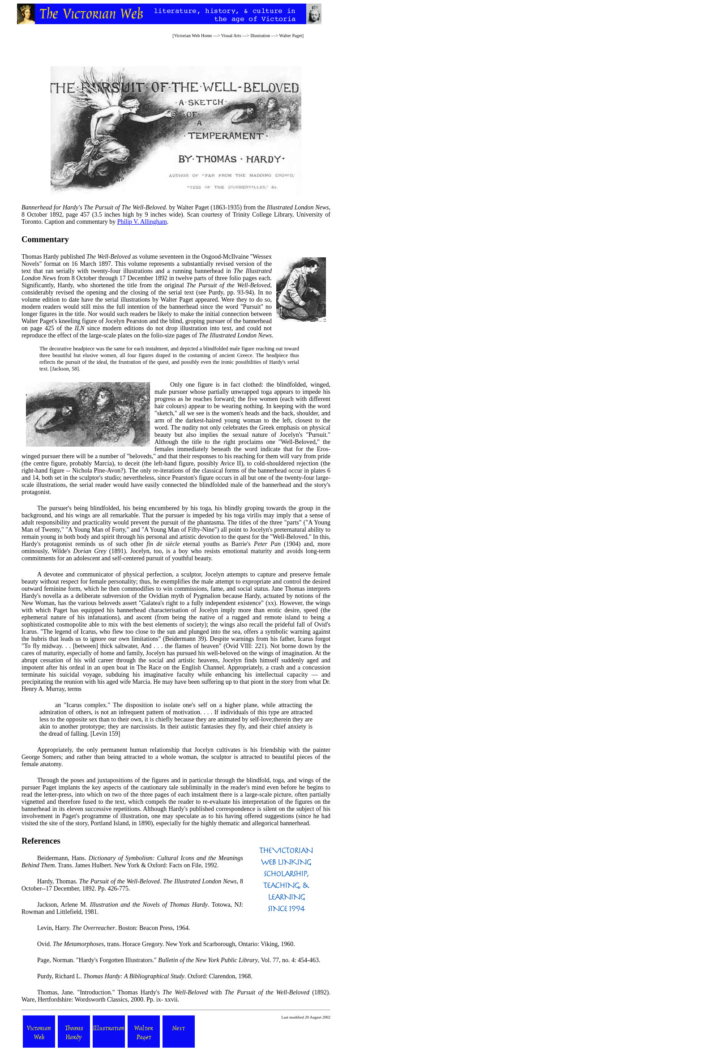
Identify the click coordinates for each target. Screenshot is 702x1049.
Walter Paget (290, 35)
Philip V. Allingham (142, 221)
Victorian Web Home (193, 35)
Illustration (260, 35)
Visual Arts (231, 35)
